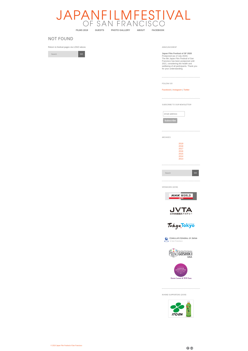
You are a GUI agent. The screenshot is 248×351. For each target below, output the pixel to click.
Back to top (198, 348)
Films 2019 (82, 30)
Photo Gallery (120, 30)
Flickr (191, 348)
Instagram (177, 90)
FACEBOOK (158, 30)
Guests (99, 30)
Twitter (186, 90)
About (141, 30)
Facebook (166, 90)
